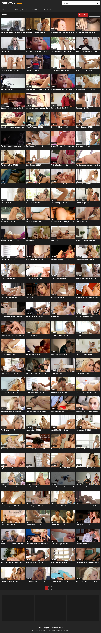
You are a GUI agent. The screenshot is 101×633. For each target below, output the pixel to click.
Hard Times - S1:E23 (8, 203)
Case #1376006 (6, 51)
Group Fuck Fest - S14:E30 (60, 127)
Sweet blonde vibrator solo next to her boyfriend (63, 487)
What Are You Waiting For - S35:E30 (13, 392)
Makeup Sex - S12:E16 (58, 316)
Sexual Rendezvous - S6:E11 (61, 51)
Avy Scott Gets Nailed (33, 222)
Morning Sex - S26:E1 (33, 430)
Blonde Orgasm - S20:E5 (34, 506)
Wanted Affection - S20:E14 (60, 468)
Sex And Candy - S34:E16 (84, 544)
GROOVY (7, 3)
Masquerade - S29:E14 (59, 354)
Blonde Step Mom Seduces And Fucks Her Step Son (63, 146)
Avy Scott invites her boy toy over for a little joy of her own (63, 222)
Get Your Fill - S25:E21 (8, 449)
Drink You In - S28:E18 (83, 146)
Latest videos (94, 15)
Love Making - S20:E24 (59, 203)
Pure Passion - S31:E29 (34, 297)
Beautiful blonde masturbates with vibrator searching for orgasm (38, 89)
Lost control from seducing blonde (38, 108)
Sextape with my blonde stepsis (87, 411)
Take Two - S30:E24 (57, 449)
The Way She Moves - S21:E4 (36, 373)
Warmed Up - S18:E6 (33, 354)
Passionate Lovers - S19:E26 (36, 411)
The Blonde (30, 241)
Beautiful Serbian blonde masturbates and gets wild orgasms (13, 127)
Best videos (14, 9)
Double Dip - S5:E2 (57, 373)
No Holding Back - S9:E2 (59, 562)
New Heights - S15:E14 (9, 259)
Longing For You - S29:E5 (85, 259)
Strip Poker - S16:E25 (33, 487)
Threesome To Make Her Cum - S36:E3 (88, 468)
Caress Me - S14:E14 (83, 222)
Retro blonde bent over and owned (13, 32)
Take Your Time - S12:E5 (34, 259)
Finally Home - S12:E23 (59, 184)
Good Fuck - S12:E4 (58, 525)
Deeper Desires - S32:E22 (10, 581)
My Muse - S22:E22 (82, 335)
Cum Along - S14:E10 (58, 278)
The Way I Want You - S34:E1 (85, 89)
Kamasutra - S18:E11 (83, 430)
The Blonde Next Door (8, 184)
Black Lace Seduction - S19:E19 (12, 544)
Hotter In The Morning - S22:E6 (36, 449)
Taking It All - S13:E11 (8, 278)
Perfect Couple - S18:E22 (84, 203)
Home (4, 9)
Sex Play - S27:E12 (57, 297)
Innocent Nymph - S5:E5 (34, 525)
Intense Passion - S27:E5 (34, 468)
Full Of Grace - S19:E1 (58, 506)
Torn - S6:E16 (55, 241)
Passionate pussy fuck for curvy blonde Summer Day (13, 146)
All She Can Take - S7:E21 (59, 165)
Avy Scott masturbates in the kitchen (88, 165)
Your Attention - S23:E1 (9, 297)
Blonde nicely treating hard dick (12, 108)
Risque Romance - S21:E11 (35, 32)
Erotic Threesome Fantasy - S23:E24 (63, 70)
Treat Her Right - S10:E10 (9, 373)
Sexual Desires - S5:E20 (84, 127)
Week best (25, 9)
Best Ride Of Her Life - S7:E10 (86, 581)
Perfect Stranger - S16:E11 (35, 316)
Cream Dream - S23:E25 (59, 335)
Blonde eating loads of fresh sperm (63, 32)
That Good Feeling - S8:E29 (85, 70)
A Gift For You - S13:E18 (84, 316)
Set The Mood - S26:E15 (59, 108)
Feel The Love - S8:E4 (8, 430)
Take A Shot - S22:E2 (33, 203)
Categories (47, 9)
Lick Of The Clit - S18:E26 (59, 430)
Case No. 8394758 (32, 70)
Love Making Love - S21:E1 (10, 487)
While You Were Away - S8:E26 (11, 316)
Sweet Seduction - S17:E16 (85, 241)
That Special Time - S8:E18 (35, 146)
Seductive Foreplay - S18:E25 (86, 506)
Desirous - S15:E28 (82, 108)
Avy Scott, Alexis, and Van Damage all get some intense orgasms (88, 297)
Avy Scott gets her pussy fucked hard (13, 562)
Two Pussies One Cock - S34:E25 (12, 335)
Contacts (55, 628)
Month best (36, 9)
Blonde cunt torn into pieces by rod (88, 32)
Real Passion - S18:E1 (83, 525)
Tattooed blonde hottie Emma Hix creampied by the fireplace (88, 51)
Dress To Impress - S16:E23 (35, 335)
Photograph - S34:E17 (83, 487)
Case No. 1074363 (7, 89)
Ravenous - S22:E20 (8, 222)
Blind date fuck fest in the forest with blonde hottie (63, 89)
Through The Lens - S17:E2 (60, 259)
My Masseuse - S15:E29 (9, 468)
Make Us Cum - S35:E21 (84, 373)
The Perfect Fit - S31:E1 (59, 411)
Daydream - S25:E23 (33, 184)
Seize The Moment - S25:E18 (11, 411)
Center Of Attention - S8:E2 (10, 70)
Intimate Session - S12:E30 (10, 241)
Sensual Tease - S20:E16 (34, 562)
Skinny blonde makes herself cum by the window (88, 278)
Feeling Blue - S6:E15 (83, 184)
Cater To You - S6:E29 (33, 165)
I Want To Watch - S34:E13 (35, 127)
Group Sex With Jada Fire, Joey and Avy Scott (88, 562)
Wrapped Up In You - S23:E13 (61, 392)
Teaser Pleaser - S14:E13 (9, 354)
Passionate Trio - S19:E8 (9, 165)
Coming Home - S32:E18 (59, 581)
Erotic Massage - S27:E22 (60, 544)
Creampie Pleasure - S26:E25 (36, 581)
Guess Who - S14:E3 (8, 525)
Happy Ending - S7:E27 (84, 354)
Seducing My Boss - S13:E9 (35, 392)
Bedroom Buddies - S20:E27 (86, 392)
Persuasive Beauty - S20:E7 (85, 449)
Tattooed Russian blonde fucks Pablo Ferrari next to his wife (38, 51)
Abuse (61, 628)
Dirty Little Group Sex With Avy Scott (38, 544)
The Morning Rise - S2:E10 (10, 506)
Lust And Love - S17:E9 (34, 278)
